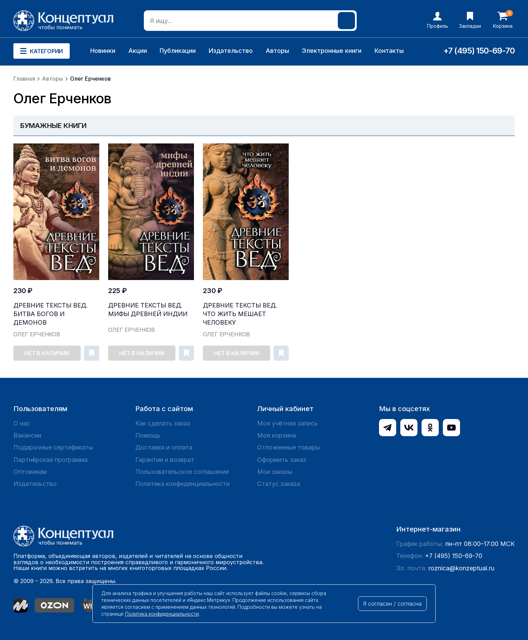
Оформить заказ (281, 459)
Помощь (148, 435)
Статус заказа (278, 483)
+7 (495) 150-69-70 (479, 51)
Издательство (231, 50)
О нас (21, 423)
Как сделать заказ (162, 423)
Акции (137, 50)
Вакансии (27, 435)
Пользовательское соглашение (182, 471)
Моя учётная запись (287, 423)
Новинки (102, 50)
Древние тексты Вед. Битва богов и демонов (50, 314)
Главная (24, 78)
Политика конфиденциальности (182, 483)
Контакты (389, 50)
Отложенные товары (288, 447)
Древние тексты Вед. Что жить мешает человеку (240, 314)
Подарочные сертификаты (53, 447)
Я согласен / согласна (392, 603)
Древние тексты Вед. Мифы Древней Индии (147, 309)
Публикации (178, 50)
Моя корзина (276, 435)
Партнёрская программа (50, 459)
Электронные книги (331, 50)
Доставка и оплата (163, 447)
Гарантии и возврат (164, 459)
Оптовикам (30, 471)
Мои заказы (274, 471)
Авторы (277, 50)
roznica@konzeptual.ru (461, 568)
